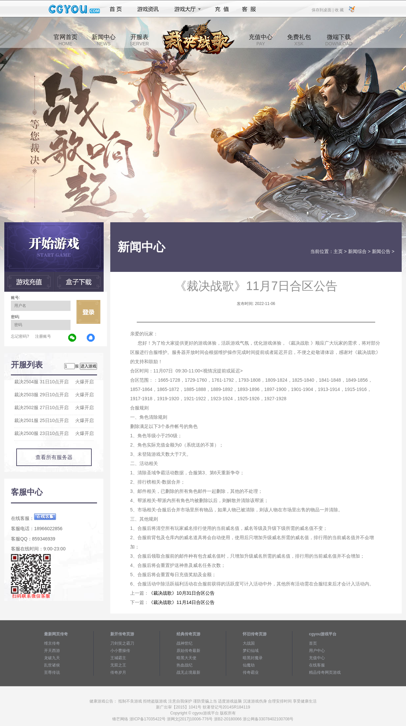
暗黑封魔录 (253, 658)
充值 (222, 9)
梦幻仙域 (251, 650)
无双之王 (118, 665)
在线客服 (317, 665)
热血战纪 (184, 665)
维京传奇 (52, 643)
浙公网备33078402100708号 (268, 719)
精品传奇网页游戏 (325, 672)
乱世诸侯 (52, 665)
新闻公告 (381, 251)
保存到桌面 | (323, 9)
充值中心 (261, 40)
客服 (249, 9)
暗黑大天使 (186, 658)
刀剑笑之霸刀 (122, 643)
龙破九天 (52, 658)
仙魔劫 (249, 665)
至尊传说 (52, 672)
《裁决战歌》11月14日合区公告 (182, 602)
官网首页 (65, 40)
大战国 (249, 643)
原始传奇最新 (188, 650)
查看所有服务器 (54, 457)
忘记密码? (20, 336)
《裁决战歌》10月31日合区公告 (182, 593)
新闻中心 (104, 40)
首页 (116, 9)
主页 (338, 251)
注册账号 (43, 336)
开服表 (139, 40)
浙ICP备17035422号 (147, 719)
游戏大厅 (186, 9)
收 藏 (339, 9)
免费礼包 (299, 40)
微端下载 (338, 40)
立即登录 (88, 312)
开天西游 (52, 650)
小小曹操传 (120, 650)
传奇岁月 (118, 672)
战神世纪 (184, 643)
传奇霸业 (251, 672)
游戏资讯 (148, 9)
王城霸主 (118, 658)
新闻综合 (357, 251)
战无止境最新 (188, 672)
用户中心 (317, 650)
